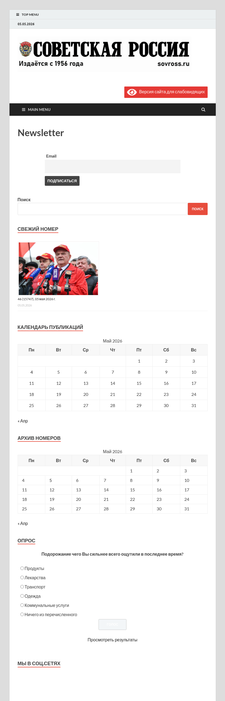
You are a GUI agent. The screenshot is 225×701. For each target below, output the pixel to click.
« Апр (23, 420)
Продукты (34, 568)
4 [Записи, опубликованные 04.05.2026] (31, 371)
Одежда (33, 595)
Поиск (24, 199)
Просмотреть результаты (112, 639)
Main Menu (39, 109)
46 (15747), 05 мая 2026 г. (37, 299)
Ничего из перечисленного (51, 614)
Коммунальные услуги (47, 605)
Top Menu (30, 14)
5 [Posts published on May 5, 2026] (50, 480)
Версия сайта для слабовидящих (166, 91)
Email (51, 155)
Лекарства (35, 577)
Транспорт (35, 586)
